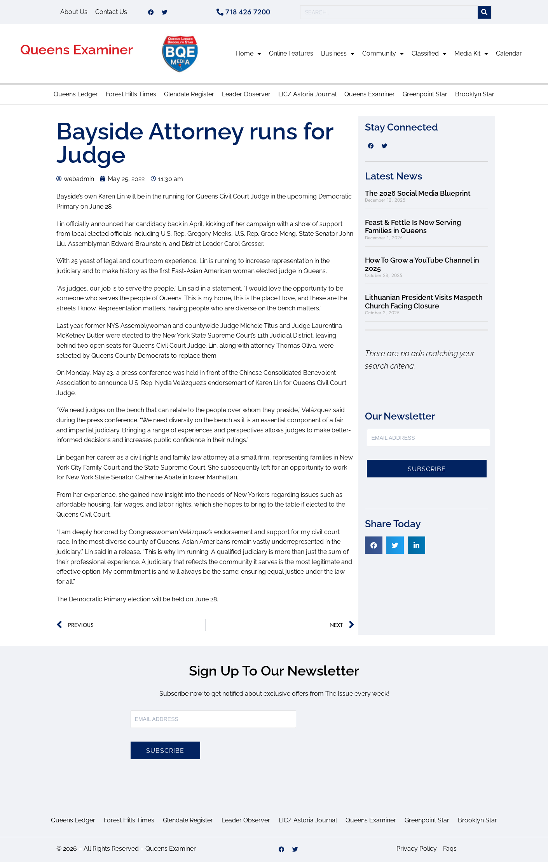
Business (337, 53)
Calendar (509, 53)
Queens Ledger (76, 94)
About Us (73, 12)
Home (248, 53)
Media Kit (471, 53)
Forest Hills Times (131, 94)
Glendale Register (189, 94)
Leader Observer (246, 94)
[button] (373, 545)
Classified (429, 53)
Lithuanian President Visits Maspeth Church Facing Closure (424, 301)
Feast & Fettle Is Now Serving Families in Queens (413, 226)
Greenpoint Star (425, 94)
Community (383, 53)
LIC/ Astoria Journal (307, 94)
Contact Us (111, 12)
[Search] (484, 12)
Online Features (291, 53)
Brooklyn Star (474, 94)
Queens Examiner (76, 49)
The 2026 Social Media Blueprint (418, 193)
